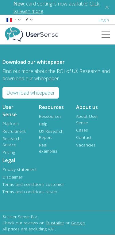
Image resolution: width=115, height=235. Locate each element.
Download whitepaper (30, 92)
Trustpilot (55, 223)
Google (78, 223)
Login (103, 20)
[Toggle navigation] (108, 34)
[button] (13, 19)
